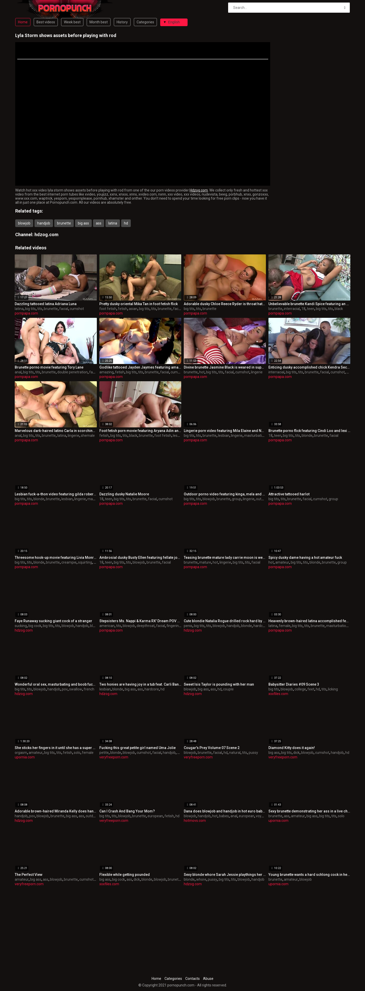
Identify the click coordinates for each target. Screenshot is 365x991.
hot (202, 372)
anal (18, 372)
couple (228, 689)
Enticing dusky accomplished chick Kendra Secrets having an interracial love (309, 367)
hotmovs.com (195, 821)
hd (126, 223)
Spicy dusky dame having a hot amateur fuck (305, 557)
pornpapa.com (26, 313)
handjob (43, 223)
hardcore (260, 626)
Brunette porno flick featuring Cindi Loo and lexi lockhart (309, 431)
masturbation (255, 435)
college (300, 689)
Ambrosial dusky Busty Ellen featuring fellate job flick (140, 557)
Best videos (45, 22)
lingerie (257, 372)
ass (98, 223)
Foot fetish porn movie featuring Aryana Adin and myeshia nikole (140, 431)
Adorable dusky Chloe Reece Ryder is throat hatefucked (225, 304)
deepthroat (146, 626)
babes (224, 816)
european (155, 816)
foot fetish (107, 309)
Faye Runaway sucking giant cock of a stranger (53, 621)
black (339, 309)
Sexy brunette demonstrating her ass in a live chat (309, 811)
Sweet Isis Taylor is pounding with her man (219, 684)
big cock (34, 626)
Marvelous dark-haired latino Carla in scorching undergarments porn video (56, 431)
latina (112, 223)
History (122, 22)
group (236, 499)
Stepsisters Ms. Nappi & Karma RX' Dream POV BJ (140, 621)
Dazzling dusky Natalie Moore (124, 494)
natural (235, 753)
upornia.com (25, 757)
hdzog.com (46, 234)
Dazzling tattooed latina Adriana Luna (46, 304)
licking (333, 689)
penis (188, 626)
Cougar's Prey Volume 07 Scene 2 (212, 748)
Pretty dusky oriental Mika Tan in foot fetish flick (138, 304)
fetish (122, 309)
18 (303, 309)
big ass (83, 223)
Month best (98, 22)
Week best (72, 22)
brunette (64, 223)
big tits (30, 309)
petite (104, 753)
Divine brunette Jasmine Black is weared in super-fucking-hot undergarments (225, 367)
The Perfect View (28, 875)
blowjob (24, 223)
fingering (174, 626)
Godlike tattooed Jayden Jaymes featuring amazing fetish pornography (140, 367)
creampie (69, 562)
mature (205, 562)
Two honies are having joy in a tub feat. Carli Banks (140, 684)
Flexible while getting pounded (124, 875)
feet (310, 689)
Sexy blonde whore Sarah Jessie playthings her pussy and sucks (225, 875)
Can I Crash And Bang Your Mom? (127, 811)
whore (201, 879)
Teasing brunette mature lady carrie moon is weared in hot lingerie (225, 557)
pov (65, 689)
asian (133, 309)
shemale (88, 435)
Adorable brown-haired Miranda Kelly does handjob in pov (56, 811)
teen (310, 309)
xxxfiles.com (278, 694)
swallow (75, 689)
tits (39, 309)
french (89, 689)
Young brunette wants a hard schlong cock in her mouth (309, 875)
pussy (253, 753)
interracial (292, 309)
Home (23, 22)
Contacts (192, 979)
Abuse (208, 979)
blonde (307, 435)
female (284, 626)
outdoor (262, 499)
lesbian (178, 435)
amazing (106, 372)
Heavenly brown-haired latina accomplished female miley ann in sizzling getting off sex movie (309, 621)
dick (296, 753)
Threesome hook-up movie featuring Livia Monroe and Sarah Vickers (56, 557)
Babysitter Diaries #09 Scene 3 (293, 684)
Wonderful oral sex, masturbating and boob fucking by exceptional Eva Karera (56, 684)
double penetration (72, 372)
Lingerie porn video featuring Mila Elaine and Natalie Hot (225, 431)
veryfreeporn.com (113, 757)
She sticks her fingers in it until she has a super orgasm (56, 748)
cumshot (77, 309)
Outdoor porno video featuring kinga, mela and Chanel (225, 494)
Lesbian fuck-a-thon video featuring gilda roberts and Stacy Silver (56, 494)
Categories (145, 22)
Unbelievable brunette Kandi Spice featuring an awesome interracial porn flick (309, 304)
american (107, 626)
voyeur (261, 816)
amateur (282, 562)
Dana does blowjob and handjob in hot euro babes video (225, 811)
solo (77, 753)
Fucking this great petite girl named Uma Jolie (137, 748)
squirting (85, 562)
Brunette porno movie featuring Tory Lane (49, 367)
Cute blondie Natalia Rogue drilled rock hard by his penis (225, 621)
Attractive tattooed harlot (288, 494)
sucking (21, 626)
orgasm (21, 753)
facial (63, 309)
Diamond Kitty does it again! (291, 748)
